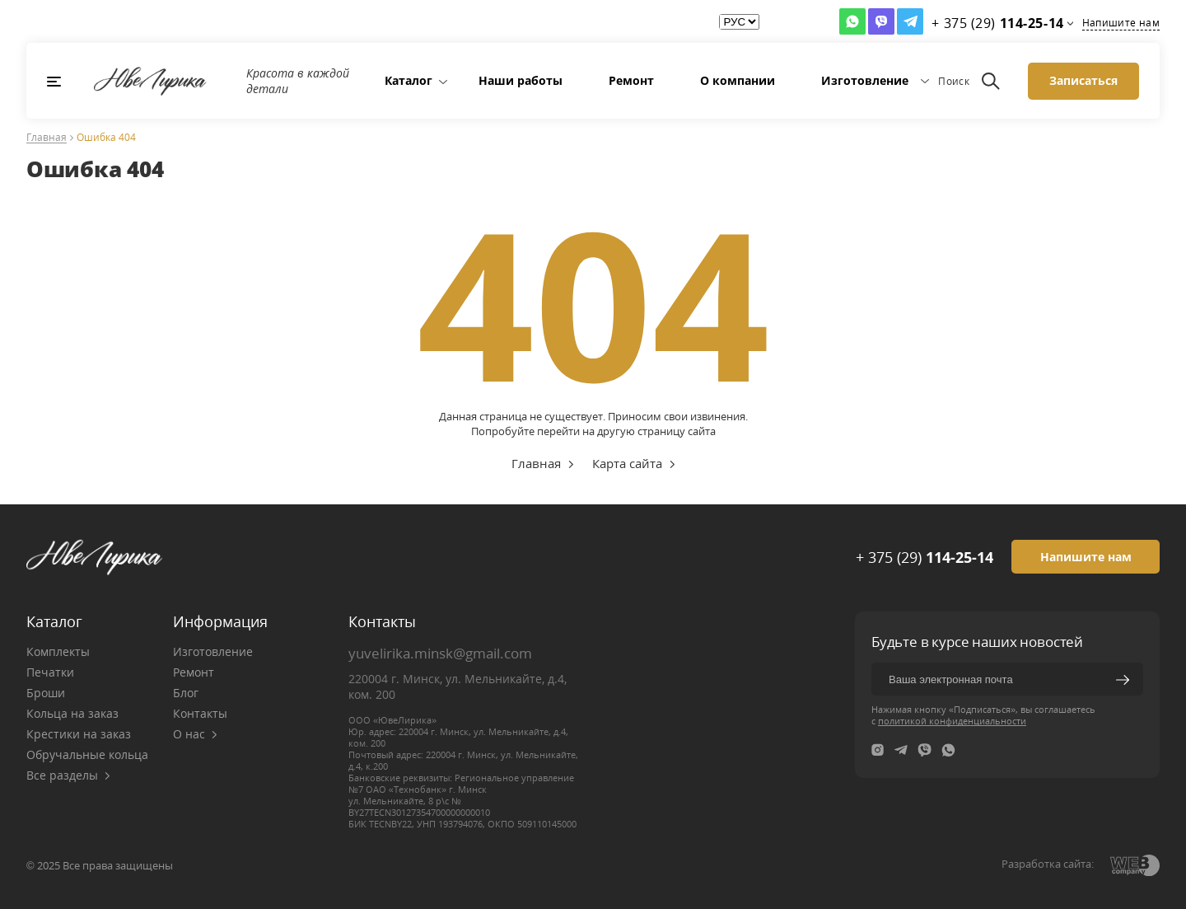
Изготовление (864, 80)
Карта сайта (627, 463)
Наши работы (521, 80)
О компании (737, 80)
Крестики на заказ (78, 734)
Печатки (50, 672)
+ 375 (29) (924, 557)
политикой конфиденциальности (952, 721)
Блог (185, 692)
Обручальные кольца (87, 754)
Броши (45, 692)
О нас (195, 734)
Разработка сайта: (1048, 863)
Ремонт (631, 80)
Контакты (200, 713)
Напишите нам (1121, 23)
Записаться (1083, 80)
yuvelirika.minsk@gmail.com (440, 653)
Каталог (408, 80)
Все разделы (68, 775)
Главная (46, 138)
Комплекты (58, 651)
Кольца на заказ (72, 713)
